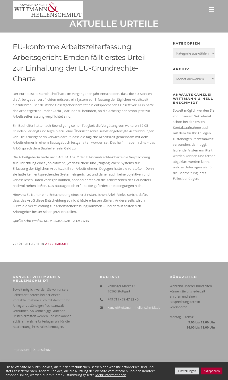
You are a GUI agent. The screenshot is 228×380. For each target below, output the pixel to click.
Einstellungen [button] (187, 371)
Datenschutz (42, 349)
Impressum (21, 349)
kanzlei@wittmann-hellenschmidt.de (134, 307)
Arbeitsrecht (56, 244)
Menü (211, 9)
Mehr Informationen (110, 375)
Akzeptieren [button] (212, 371)
